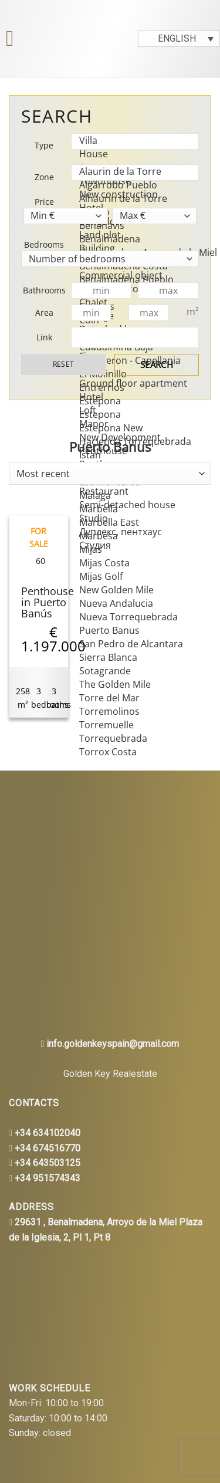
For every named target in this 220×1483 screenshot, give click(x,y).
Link (44, 337)
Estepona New (131, 428)
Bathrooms (44, 290)
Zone (44, 177)
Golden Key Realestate (110, 1073)
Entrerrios (131, 387)
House (131, 154)
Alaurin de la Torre (131, 171)
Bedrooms (44, 244)
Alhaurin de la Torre (131, 198)
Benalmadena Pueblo (131, 279)
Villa (131, 140)
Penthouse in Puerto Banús (47, 603)
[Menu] (11, 39)
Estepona (131, 401)
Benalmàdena (131, 239)
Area (44, 312)
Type (44, 145)
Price (44, 201)
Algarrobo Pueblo (131, 185)
